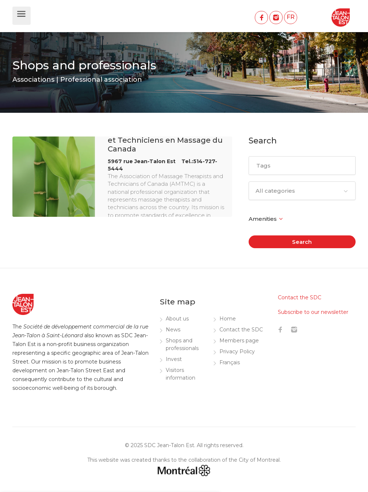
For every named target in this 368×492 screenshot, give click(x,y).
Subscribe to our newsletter (313, 312)
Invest (174, 359)
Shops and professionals (182, 344)
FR (291, 17)
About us (177, 318)
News (173, 329)
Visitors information (180, 374)
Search (302, 241)
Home (227, 318)
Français (229, 362)
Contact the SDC (241, 329)
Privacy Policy (237, 351)
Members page (239, 340)
